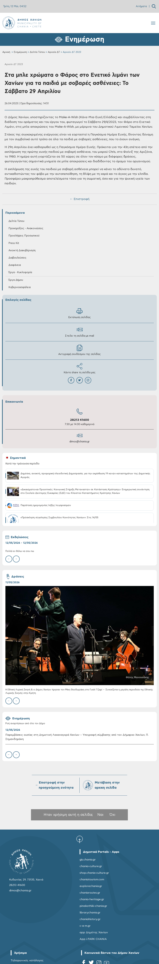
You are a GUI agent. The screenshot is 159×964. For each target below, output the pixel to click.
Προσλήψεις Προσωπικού (23, 235)
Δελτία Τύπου (37, 52)
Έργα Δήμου (15, 280)
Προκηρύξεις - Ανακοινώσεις (25, 228)
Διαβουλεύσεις (17, 257)
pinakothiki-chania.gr (93, 906)
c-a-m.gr (85, 925)
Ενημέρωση (20, 52)
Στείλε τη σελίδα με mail (79, 331)
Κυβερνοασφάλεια (19, 287)
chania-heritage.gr (92, 899)
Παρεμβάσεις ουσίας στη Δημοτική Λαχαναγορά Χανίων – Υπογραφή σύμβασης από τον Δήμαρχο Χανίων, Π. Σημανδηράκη (77, 736)
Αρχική (6, 52)
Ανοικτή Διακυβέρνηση (22, 250)
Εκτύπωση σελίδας (79, 313)
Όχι (112, 814)
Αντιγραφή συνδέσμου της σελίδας (79, 350)
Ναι (100, 814)
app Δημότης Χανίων (94, 932)
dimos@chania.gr (79, 441)
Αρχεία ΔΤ (54, 52)
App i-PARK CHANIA (93, 939)
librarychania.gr (90, 912)
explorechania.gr (91, 886)
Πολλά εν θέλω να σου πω (19, 551)
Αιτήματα (141, 6)
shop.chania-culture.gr (94, 872)
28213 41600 (79, 419)
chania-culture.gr (91, 866)
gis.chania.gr (88, 859)
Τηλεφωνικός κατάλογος (27, 960)
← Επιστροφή (79, 199)
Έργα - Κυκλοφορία (20, 272)
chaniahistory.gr (90, 919)
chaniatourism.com (92, 879)
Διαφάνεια (14, 265)
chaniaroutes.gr (90, 892)
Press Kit (13, 243)
